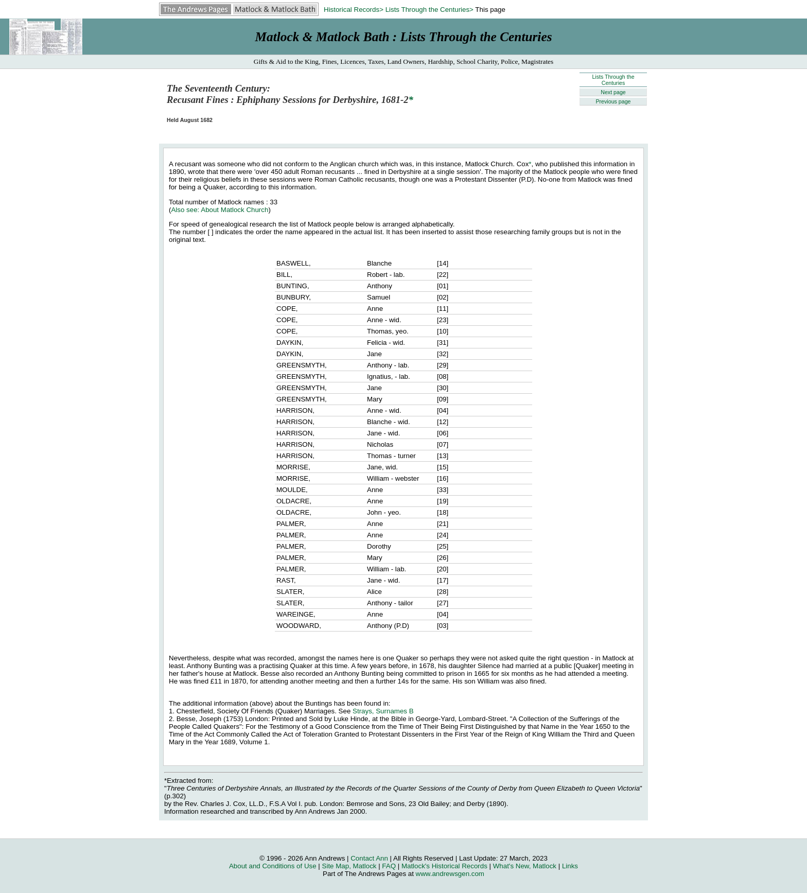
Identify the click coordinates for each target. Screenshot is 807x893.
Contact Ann (369, 858)
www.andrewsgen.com (450, 874)
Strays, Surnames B (383, 711)
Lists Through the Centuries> (429, 9)
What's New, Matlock (524, 866)
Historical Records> (353, 9)
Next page (613, 92)
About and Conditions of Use (273, 866)
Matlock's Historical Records (444, 866)
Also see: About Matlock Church (219, 210)
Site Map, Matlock (349, 866)
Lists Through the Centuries (613, 80)
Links (570, 866)
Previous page (612, 101)
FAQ (389, 866)
